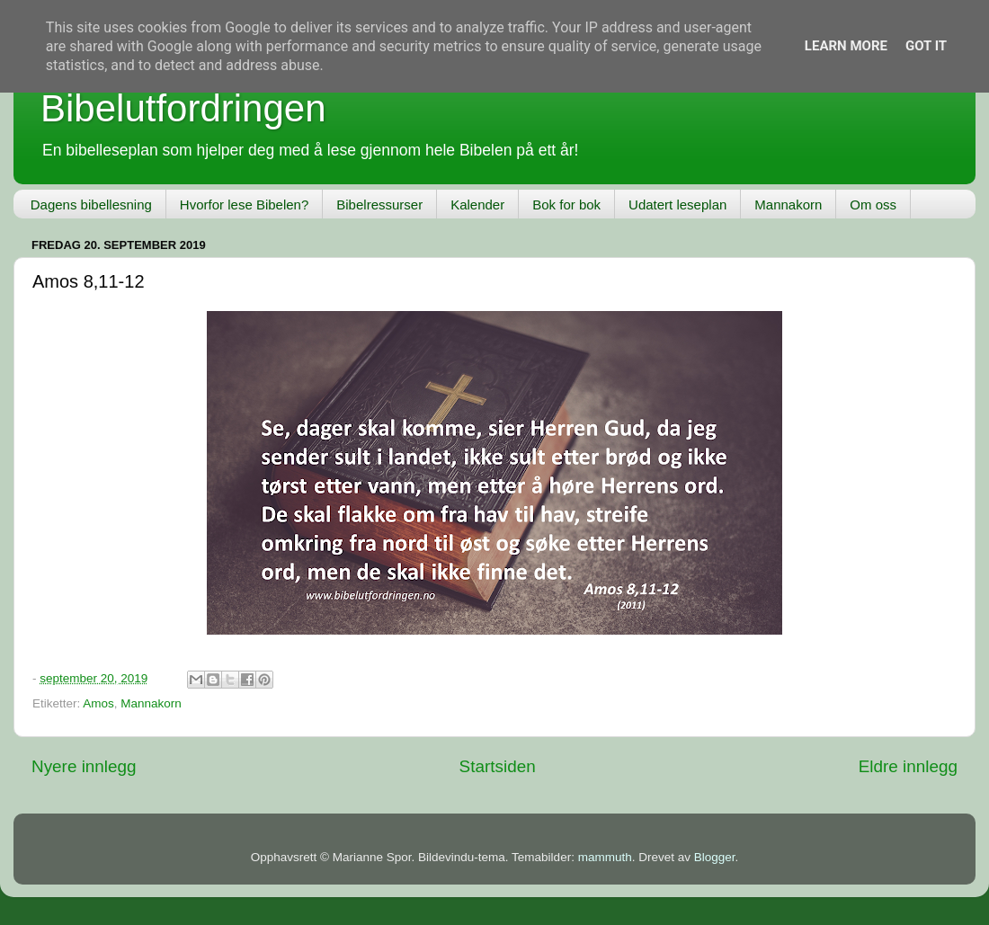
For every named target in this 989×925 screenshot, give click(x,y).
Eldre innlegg (908, 766)
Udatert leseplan (677, 204)
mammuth (605, 857)
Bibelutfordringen (183, 108)
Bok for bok (566, 204)
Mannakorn (788, 204)
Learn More (846, 46)
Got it (926, 46)
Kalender (477, 204)
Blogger (714, 857)
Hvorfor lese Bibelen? (244, 204)
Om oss (873, 204)
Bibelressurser (379, 204)
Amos (98, 703)
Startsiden (497, 766)
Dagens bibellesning (91, 204)
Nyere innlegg (84, 766)
